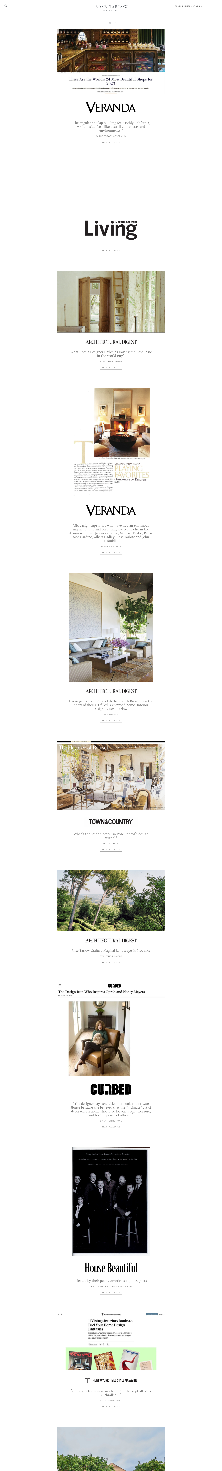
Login (199, 6)
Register (187, 6)
